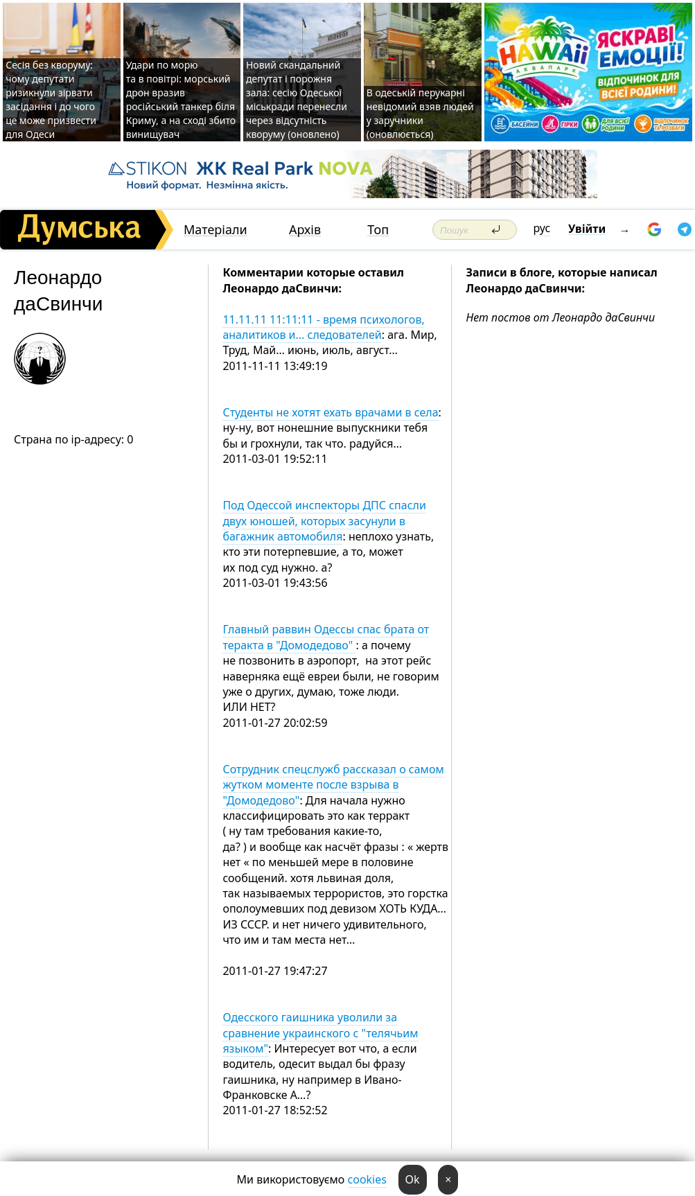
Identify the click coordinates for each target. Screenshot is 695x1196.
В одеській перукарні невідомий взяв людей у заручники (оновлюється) (420, 113)
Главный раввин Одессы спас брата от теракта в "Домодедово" (325, 637)
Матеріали (215, 229)
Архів (305, 229)
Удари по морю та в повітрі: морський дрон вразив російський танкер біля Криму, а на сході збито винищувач (181, 99)
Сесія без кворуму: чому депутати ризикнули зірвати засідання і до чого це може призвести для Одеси (51, 99)
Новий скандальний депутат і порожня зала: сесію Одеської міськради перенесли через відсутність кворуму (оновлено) (296, 99)
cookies (367, 1179)
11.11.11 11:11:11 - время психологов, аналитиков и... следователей (323, 327)
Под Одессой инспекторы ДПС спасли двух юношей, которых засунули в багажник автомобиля (324, 521)
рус (542, 228)
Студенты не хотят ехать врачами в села (330, 412)
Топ (378, 229)
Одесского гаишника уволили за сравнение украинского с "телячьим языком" (320, 1033)
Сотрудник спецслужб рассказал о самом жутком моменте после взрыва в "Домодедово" (332, 785)
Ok (412, 1179)
